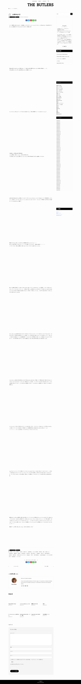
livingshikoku (11, 553)
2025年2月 (59, 153)
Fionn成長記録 (59, 105)
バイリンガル (18, 556)
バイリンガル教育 (35, 551)
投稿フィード (58, 276)
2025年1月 (59, 155)
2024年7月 (59, 168)
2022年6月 (59, 224)
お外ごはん (59, 101)
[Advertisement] (31, 538)
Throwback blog (60, 110)
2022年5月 (59, 226)
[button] (26, 20)
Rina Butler (14, 584)
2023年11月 (59, 186)
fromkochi (40, 551)
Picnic (58, 112)
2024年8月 (59, 166)
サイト (11, 655)
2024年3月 (59, 177)
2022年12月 (59, 210)
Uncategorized (59, 132)
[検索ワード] (64, 14)
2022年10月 (59, 215)
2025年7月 (59, 142)
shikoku (11, 551)
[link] (22, 586)
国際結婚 (15, 553)
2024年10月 (59, 162)
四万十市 (42, 553)
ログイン (57, 275)
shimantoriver (23, 553)
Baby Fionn (59, 108)
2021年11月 (59, 239)
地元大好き (28, 553)
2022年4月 (59, 228)
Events (58, 121)
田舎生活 (19, 553)
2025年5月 (59, 146)
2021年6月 (59, 250)
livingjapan (38, 553)
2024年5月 (59, 173)
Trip (58, 125)
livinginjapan (13, 556)
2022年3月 (59, 230)
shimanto (21, 551)
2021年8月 (59, 246)
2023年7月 (59, 195)
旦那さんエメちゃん (60, 114)
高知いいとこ (47, 551)
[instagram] (27, 586)
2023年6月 (59, 197)
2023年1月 (59, 208)
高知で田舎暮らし (47, 553)
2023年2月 (59, 206)
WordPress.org (58, 278)
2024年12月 (59, 157)
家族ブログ (25, 551)
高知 (43, 551)
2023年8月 (59, 193)
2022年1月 (59, 235)
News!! (58, 119)
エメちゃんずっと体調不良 (61, 58)
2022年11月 (59, 213)
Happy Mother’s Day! (60, 63)
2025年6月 (59, 144)
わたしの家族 (59, 103)
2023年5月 (59, 199)
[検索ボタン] (48, 1)
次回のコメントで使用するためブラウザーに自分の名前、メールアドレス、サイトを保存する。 (27, 659)
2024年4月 (59, 175)
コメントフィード (59, 277)
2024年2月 (59, 179)
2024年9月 (59, 164)
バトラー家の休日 (12, 550)
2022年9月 (59, 217)
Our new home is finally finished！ (62, 54)
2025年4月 (59, 148)
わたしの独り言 (60, 94)
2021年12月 (59, 237)
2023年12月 (59, 184)
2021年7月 (59, 248)
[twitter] (25, 586)
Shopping (59, 123)
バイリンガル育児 (16, 551)
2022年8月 (59, 219)
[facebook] (23, 586)
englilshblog (29, 551)
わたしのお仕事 (60, 88)
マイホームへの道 (60, 90)
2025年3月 (59, 151)
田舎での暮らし (33, 553)
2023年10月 (59, 188)
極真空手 (58, 130)
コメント (12, 633)
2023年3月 (59, 204)
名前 (11, 647)
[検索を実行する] (71, 14)
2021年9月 (59, 244)
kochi (10, 556)
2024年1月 (59, 182)
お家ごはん (18, 550)
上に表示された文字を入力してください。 (17, 664)
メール (11, 651)
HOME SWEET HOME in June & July (63, 56)
